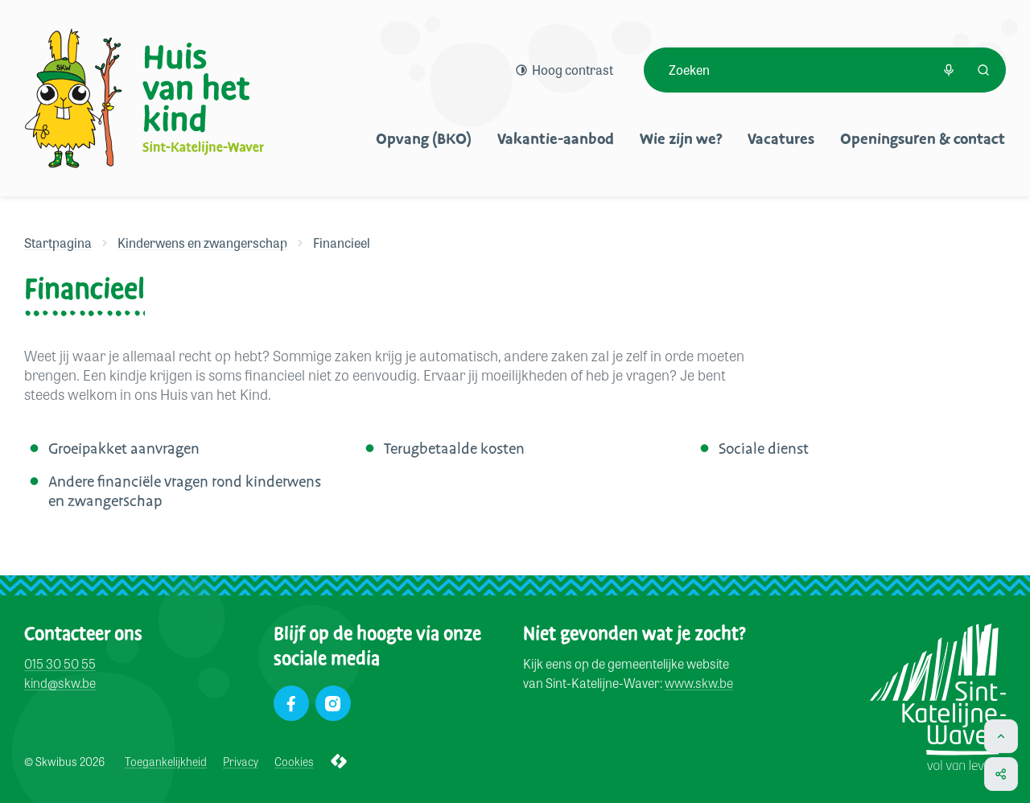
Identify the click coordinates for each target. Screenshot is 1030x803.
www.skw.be (699, 683)
